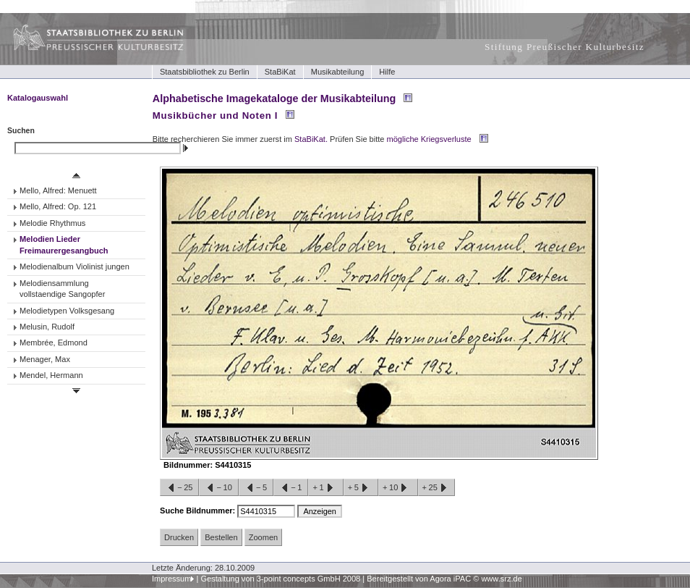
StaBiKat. (311, 139)
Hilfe (387, 71)
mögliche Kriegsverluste (429, 139)
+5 (361, 488)
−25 (179, 488)
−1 (291, 488)
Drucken (179, 537)
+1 (325, 488)
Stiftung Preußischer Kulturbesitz (564, 46)
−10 (218, 488)
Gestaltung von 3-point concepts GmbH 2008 (280, 578)
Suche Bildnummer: (198, 510)
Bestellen (221, 537)
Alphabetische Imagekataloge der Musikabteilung (274, 98)
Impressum (172, 578)
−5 (256, 488)
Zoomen (263, 537)
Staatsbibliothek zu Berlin (205, 71)
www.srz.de (501, 578)
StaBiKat (280, 71)
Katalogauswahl (37, 97)
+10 (398, 488)
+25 (436, 488)
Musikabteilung (338, 71)
